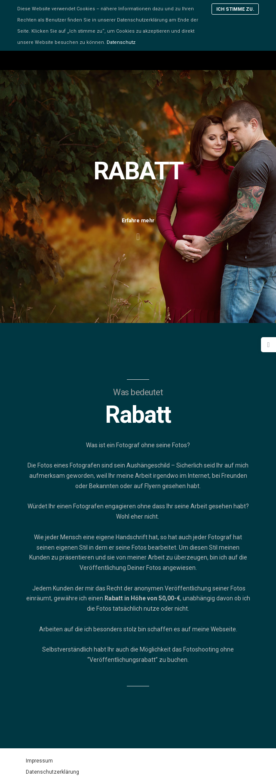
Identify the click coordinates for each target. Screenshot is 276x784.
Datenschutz (121, 42)
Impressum (39, 761)
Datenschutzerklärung (52, 772)
